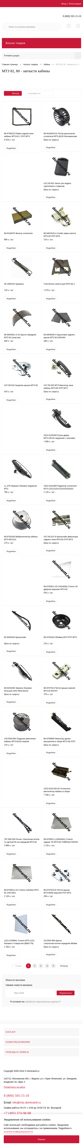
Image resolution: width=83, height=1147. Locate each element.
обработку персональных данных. (42, 1008)
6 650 (21, 142)
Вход (63, 3)
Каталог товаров (41, 43)
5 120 (61, 497)
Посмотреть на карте (14, 1093)
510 (61, 242)
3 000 (21, 853)
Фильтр (13, 93)
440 (61, 345)
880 (21, 242)
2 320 (21, 904)
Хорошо (41, 1139)
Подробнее (11, 148)
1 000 (61, 446)
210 (61, 650)
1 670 (61, 294)
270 (21, 548)
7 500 (61, 802)
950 (61, 598)
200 (61, 904)
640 (21, 345)
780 (21, 497)
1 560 (21, 955)
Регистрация (74, 3)
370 (61, 701)
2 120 (61, 853)
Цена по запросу (61, 142)
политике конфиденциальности (18, 1131)
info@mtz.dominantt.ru (26, 1109)
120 (21, 294)
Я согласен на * (35, 1008)
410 (21, 396)
